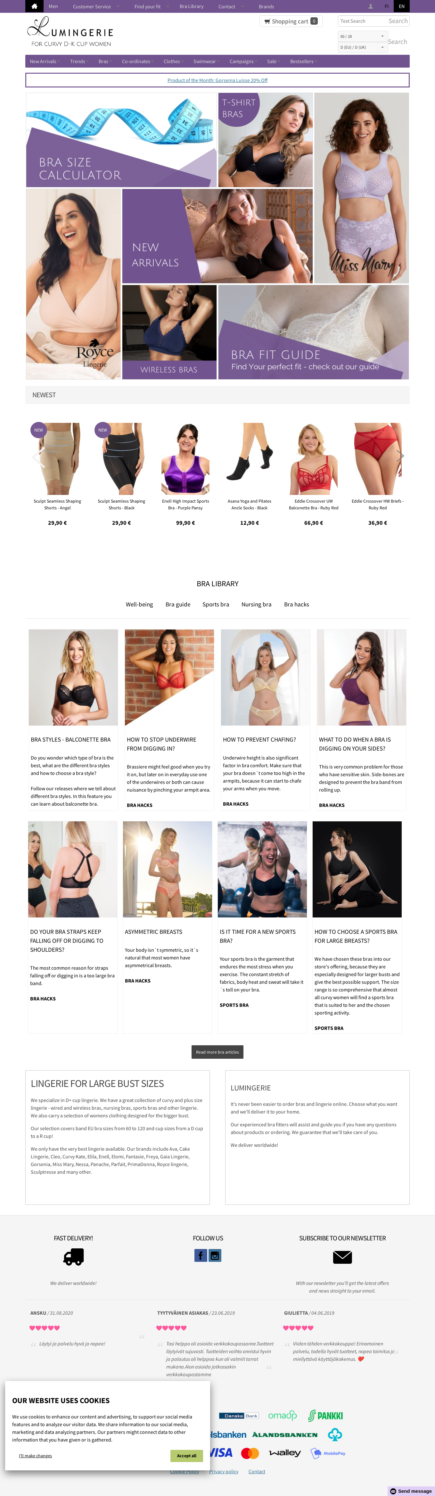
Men (53, 6)
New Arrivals (43, 61)
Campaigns (242, 61)
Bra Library (191, 6)
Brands (266, 6)
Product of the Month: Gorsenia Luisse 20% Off (217, 80)
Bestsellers (302, 61)
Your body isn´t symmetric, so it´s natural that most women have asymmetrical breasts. (161, 957)
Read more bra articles (217, 1051)
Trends (77, 61)
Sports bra (215, 604)
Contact (226, 6)
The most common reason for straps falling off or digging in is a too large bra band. (72, 975)
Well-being (139, 604)
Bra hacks (296, 604)
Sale (271, 61)
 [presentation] (38, 457)
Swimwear (204, 61)
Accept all (186, 1457)
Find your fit (147, 6)
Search (396, 41)
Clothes (172, 61)
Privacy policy (223, 1469)
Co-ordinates (136, 61)
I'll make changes (35, 1457)
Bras (103, 61)
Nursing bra (257, 604)
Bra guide (178, 604)
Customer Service (92, 6)
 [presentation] (396, 457)
